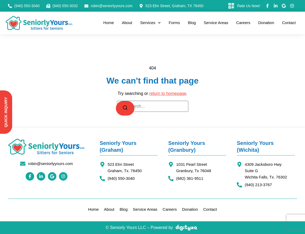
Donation (266, 22)
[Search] (125, 108)
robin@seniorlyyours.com (50, 163)
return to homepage (167, 93)
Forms (174, 22)
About (127, 22)
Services (150, 23)
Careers (243, 22)
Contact (289, 22)
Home (108, 22)
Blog (192, 22)
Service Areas (216, 22)
